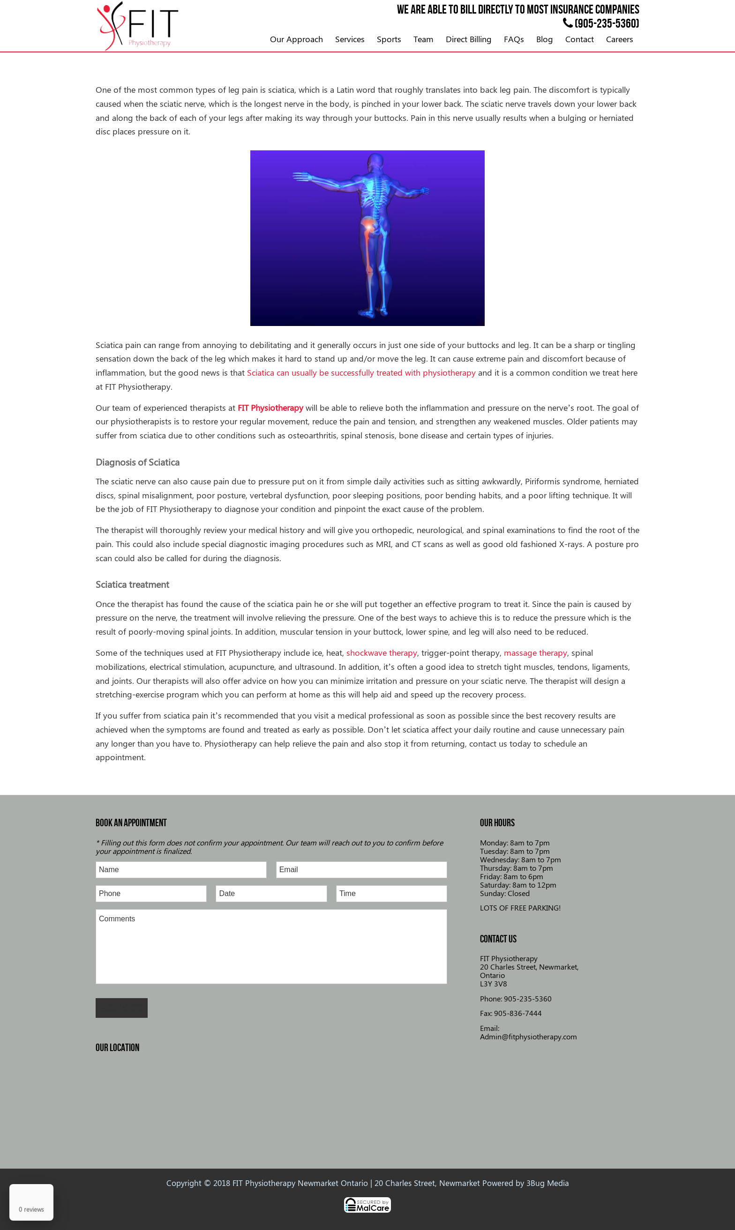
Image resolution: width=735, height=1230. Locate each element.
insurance (571, 9)
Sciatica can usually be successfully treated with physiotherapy (361, 372)
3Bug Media (547, 1183)
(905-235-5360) (601, 23)
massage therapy (535, 652)
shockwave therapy (381, 652)
